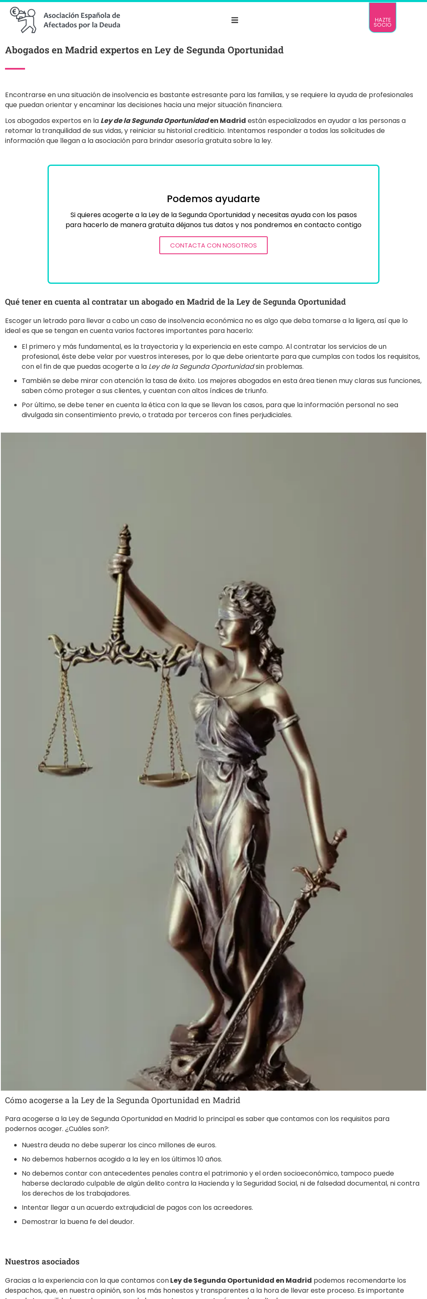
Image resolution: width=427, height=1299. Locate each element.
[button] (234, 20)
